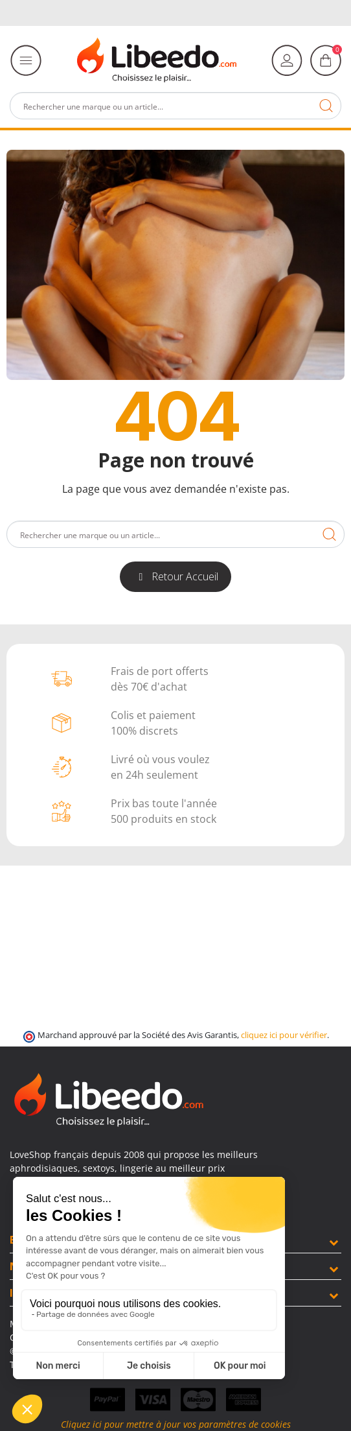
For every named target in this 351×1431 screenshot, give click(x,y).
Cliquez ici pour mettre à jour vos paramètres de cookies (176, 1424)
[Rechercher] (175, 105)
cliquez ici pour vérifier (284, 1035)
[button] (176, 577)
